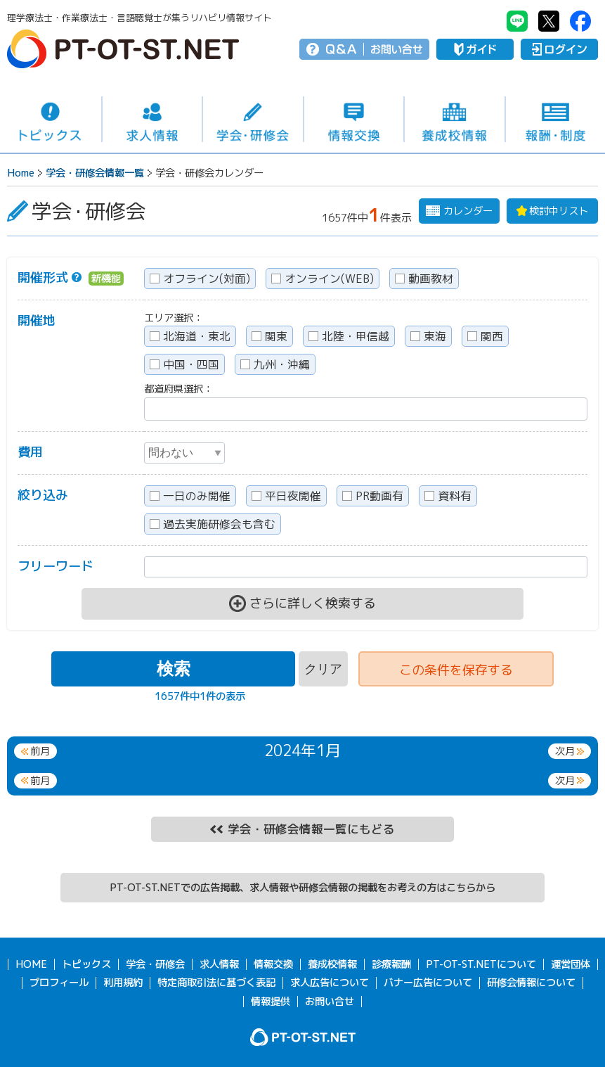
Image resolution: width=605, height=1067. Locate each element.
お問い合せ (396, 49)
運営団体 (570, 964)
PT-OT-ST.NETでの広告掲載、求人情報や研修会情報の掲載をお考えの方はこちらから (302, 888)
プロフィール (59, 982)
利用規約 (123, 982)
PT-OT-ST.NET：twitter (548, 21)
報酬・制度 (556, 119)
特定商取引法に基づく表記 (216, 982)
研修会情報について (531, 982)
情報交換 (354, 119)
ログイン (559, 49)
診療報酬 (391, 964)
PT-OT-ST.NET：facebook (580, 21)
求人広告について (329, 982)
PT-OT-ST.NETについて (481, 964)
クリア (323, 669)
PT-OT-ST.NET (123, 49)
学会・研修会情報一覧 (95, 173)
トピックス (50, 119)
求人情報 (152, 119)
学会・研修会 (253, 119)
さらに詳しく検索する (312, 603)
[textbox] (148, 407)
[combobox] (365, 409)
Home (20, 173)
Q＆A (341, 49)
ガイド (475, 49)
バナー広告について (428, 982)
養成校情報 (455, 119)
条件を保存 (456, 670)
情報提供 (270, 1001)
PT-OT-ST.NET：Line (517, 21)
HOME (31, 964)
